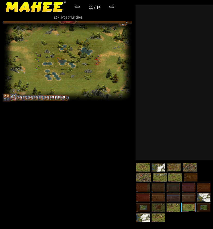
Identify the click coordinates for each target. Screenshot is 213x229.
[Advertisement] (174, 82)
